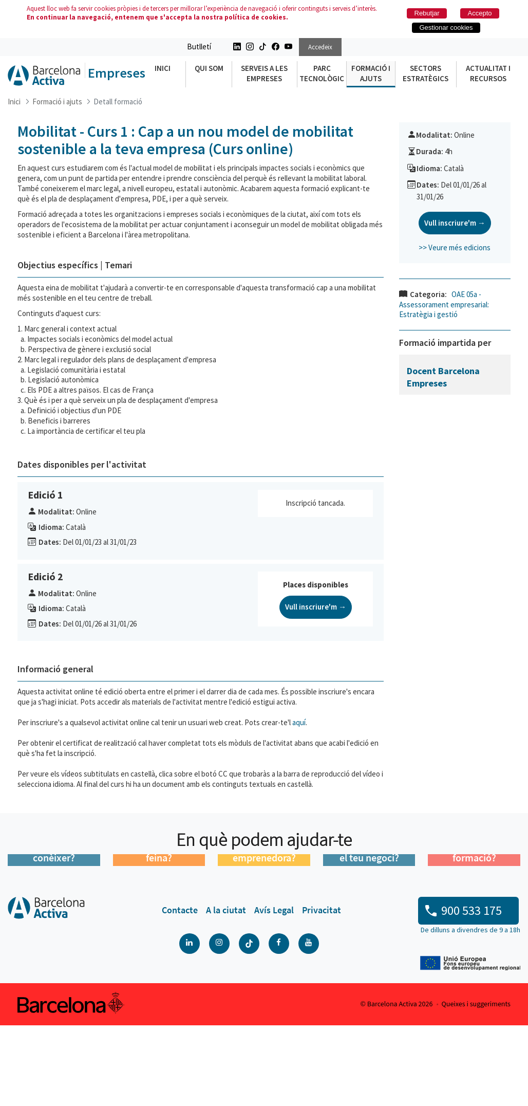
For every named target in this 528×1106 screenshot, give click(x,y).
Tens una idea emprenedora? (264, 932)
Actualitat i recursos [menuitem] (488, 73)
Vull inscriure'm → (315, 607)
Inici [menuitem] (163, 68)
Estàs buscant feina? (158, 932)
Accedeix (320, 47)
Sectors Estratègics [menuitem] (425, 73)
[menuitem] (180, 991)
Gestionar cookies (446, 27)
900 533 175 (471, 991)
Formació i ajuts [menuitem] (370, 73)
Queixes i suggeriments (476, 1085)
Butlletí (199, 46)
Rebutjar (427, 13)
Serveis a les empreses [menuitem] (264, 73)
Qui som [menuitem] (209, 68)
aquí (299, 722)
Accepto (480, 13)
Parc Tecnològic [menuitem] (321, 73)
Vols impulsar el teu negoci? (369, 932)
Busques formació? (474, 932)
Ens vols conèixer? (54, 932)
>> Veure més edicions (455, 247)
